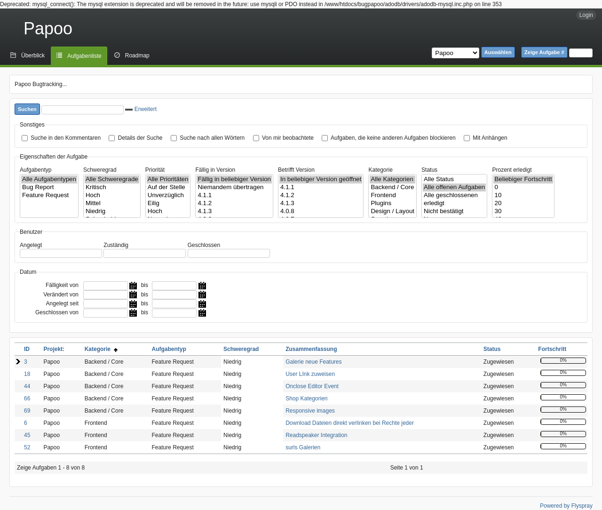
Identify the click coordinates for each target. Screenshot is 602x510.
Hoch (112, 195)
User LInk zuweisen (310, 374)
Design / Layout (392, 211)
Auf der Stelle (168, 187)
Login (586, 15)
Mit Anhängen (490, 138)
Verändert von (61, 294)
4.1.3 (234, 211)
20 (523, 203)
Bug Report (49, 187)
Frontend (392, 195)
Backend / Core (392, 187)
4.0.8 (320, 211)
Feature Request (49, 195)
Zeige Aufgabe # (544, 52)
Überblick (33, 55)
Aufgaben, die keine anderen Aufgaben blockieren (393, 138)
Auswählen (498, 52)
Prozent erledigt (511, 170)
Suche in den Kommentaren (66, 138)
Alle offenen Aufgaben (454, 187)
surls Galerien (302, 447)
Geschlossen (204, 245)
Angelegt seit (62, 303)
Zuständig (115, 245)
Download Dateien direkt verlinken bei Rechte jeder (349, 423)
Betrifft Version (296, 170)
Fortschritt (552, 349)
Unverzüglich (168, 195)
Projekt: (53, 349)
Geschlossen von (57, 312)
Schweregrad (100, 170)
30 (523, 211)
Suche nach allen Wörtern (212, 138)
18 (27, 374)
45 (27, 435)
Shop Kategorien (306, 398)
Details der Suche (140, 138)
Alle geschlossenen (454, 195)
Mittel (112, 203)
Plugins (392, 203)
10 (523, 195)
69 (27, 410)
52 (27, 447)
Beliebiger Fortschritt (523, 179)
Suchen (27, 109)
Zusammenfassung (311, 349)
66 (27, 398)
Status (429, 170)
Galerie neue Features (313, 362)
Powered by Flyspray (566, 505)
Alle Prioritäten (168, 179)
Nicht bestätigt (454, 211)
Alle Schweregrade (112, 179)
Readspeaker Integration (316, 435)
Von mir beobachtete (288, 138)
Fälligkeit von (62, 285)
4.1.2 (234, 203)
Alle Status (454, 179)
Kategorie (380, 170)
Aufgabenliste (84, 56)
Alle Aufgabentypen (49, 179)
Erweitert (141, 109)
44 (27, 386)
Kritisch (112, 187)
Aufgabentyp (35, 170)
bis (144, 285)
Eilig (168, 203)
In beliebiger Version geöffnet (320, 179)
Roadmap (137, 55)
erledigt (454, 203)
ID (27, 349)
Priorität (155, 170)
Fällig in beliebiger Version (234, 179)
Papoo (48, 28)
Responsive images (310, 410)
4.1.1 (234, 195)
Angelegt (31, 245)
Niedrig (112, 211)
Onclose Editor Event (312, 386)
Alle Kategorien (392, 179)
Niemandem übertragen (234, 187)
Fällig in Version (215, 170)
